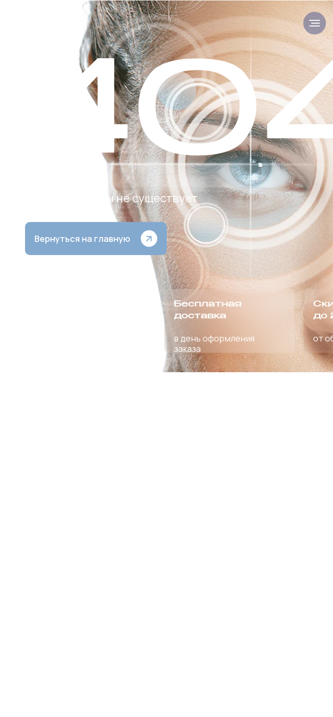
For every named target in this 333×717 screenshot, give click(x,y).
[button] (96, 238)
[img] (47, 23)
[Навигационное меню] (314, 23)
